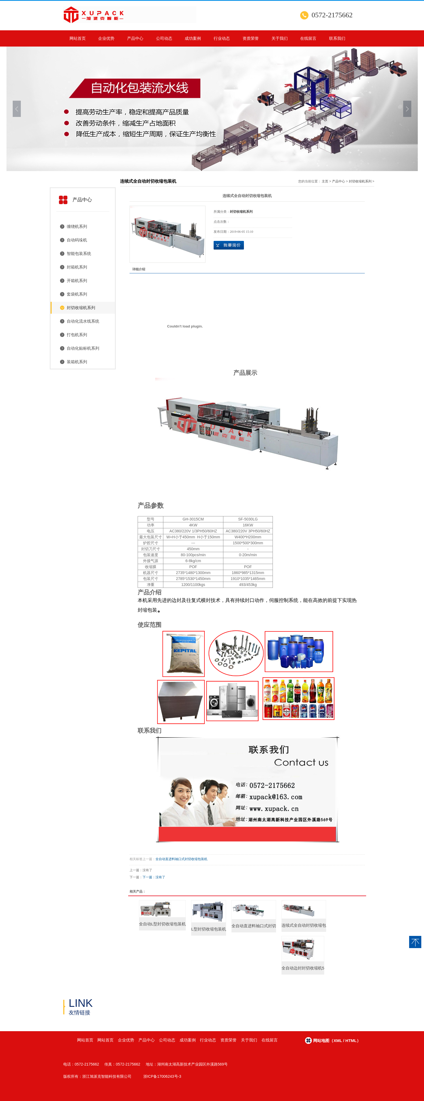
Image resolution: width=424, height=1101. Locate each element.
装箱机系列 (77, 361)
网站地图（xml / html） (337, 1040)
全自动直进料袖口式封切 (253, 925)
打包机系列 (77, 334)
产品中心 (135, 38)
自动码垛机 (77, 240)
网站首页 (77, 38)
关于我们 (279, 38)
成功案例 (193, 38)
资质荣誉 (251, 38)
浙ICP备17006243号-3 (162, 1076)
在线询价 (229, 245)
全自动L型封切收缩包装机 (162, 924)
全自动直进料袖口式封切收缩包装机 (181, 859)
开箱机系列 (77, 280)
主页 (325, 181)
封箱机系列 (77, 267)
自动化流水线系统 (83, 321)
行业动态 (222, 38)
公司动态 (164, 38)
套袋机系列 (77, 294)
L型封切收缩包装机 (208, 929)
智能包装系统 (79, 253)
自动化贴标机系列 (83, 348)
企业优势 (106, 38)
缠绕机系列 (77, 226)
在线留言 (308, 38)
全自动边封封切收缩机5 (302, 968)
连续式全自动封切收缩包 (303, 925)
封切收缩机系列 (81, 307)
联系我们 (337, 38)
